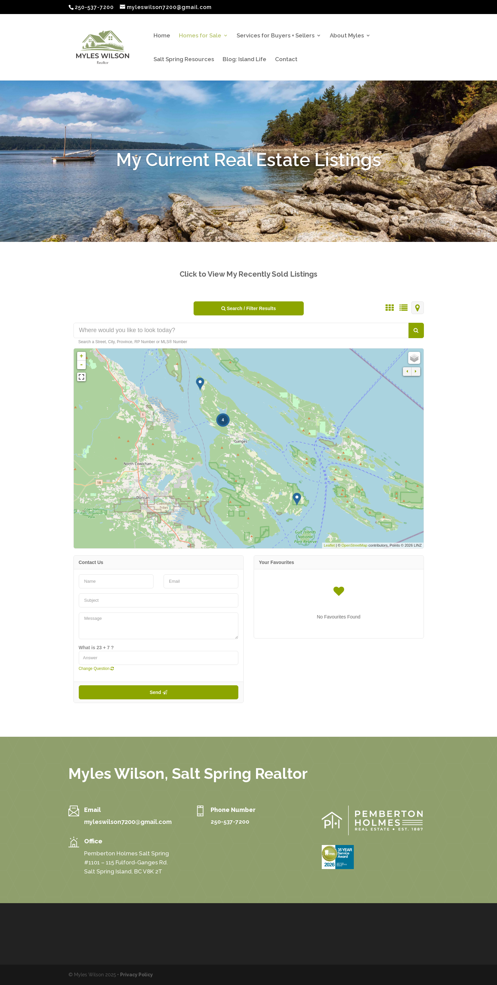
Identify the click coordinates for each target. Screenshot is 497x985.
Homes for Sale (200, 36)
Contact (286, 59)
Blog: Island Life (244, 59)
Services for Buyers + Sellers (275, 36)
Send (158, 692)
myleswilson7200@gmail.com (128, 821)
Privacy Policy (136, 974)
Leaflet (329, 545)
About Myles (347, 36)
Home (162, 36)
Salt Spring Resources (184, 59)
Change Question (96, 668)
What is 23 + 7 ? (96, 647)
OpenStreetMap (354, 545)
